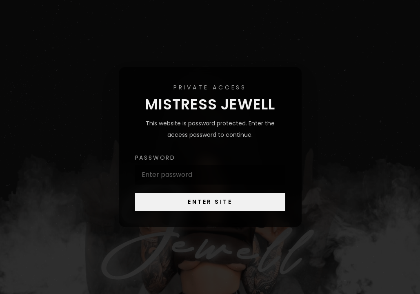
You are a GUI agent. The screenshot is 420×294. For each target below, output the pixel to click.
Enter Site (210, 202)
